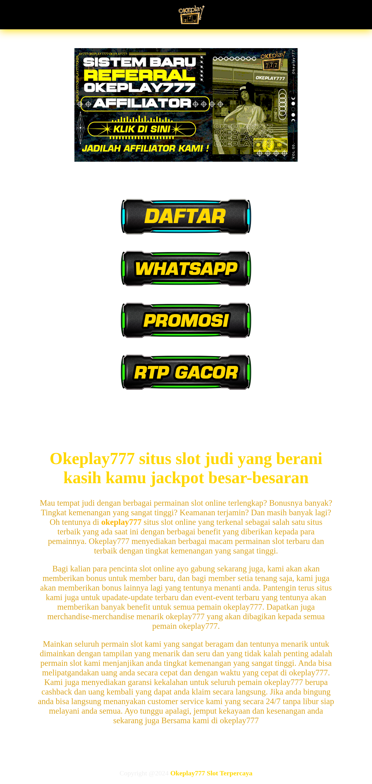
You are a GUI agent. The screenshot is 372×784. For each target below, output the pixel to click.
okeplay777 (121, 522)
